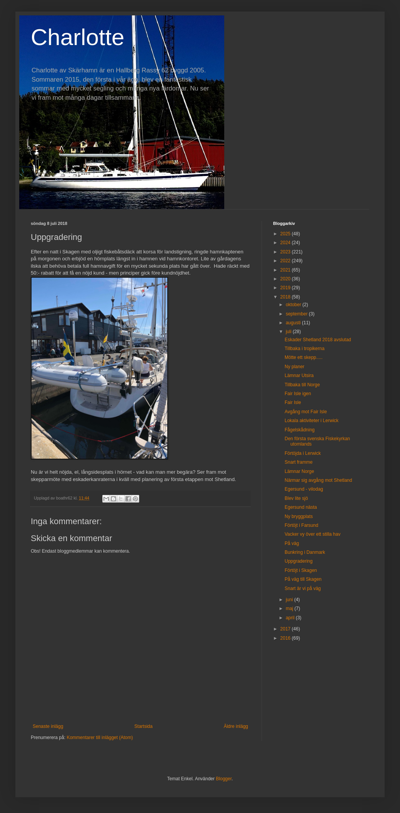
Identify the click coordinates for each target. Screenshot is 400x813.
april (291, 617)
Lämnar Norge (299, 471)
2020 (286, 279)
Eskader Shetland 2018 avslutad (318, 339)
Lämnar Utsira (299, 375)
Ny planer (294, 366)
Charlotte (77, 37)
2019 (286, 287)
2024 (286, 242)
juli (289, 331)
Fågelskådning (300, 429)
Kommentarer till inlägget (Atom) (100, 737)
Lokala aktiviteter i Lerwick (311, 420)
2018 (286, 297)
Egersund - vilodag (304, 489)
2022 (286, 260)
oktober (294, 304)
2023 (286, 252)
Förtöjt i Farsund (301, 525)
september (297, 314)
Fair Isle (293, 402)
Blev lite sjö (296, 498)
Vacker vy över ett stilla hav (312, 534)
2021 (286, 270)
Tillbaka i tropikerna (305, 348)
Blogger (224, 778)
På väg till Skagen (303, 579)
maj (290, 608)
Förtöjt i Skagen (301, 570)
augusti (294, 322)
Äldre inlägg (236, 726)
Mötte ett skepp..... (304, 357)
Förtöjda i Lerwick (303, 453)
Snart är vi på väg (303, 588)
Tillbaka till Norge (302, 384)
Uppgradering (299, 561)
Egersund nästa (301, 507)
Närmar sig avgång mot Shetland (318, 480)
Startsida (143, 726)
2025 (286, 233)
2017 (286, 629)
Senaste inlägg (48, 726)
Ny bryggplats (299, 516)
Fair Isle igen (298, 393)
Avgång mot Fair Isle (306, 411)
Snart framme (299, 462)
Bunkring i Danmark (305, 552)
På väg (292, 543)
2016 (286, 638)
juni (290, 599)
